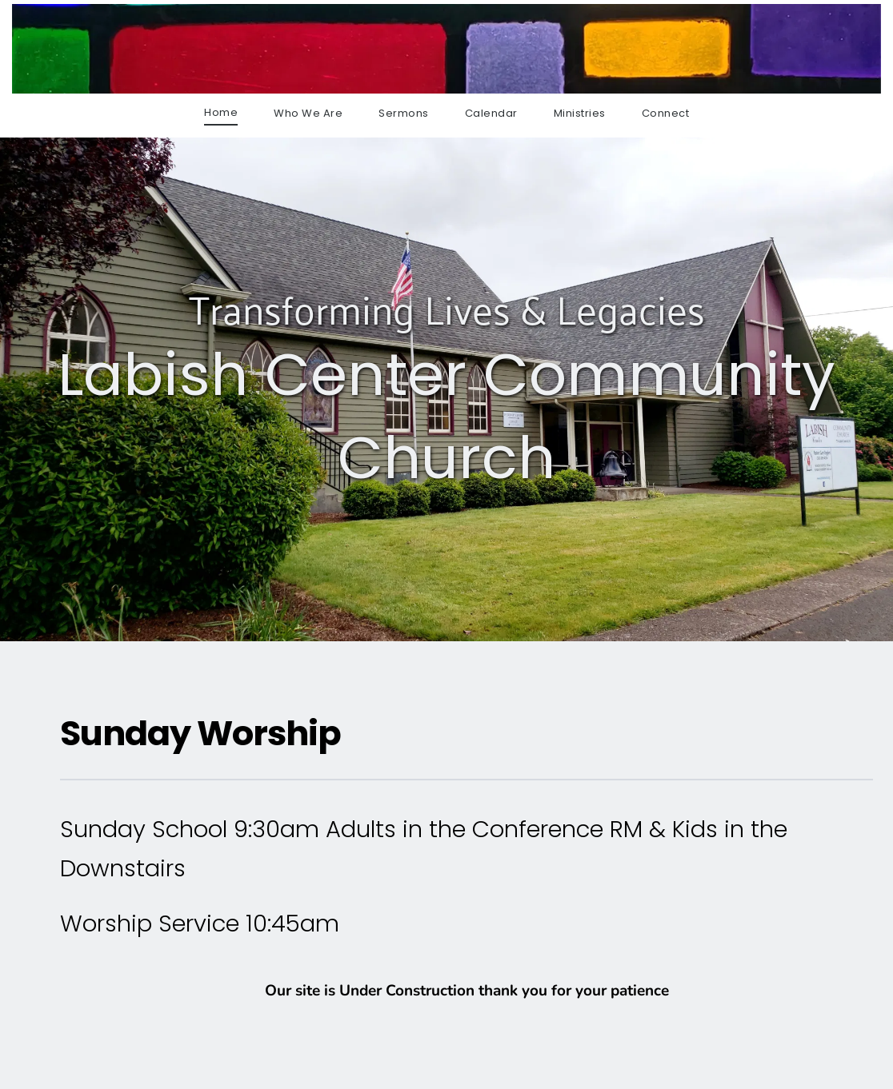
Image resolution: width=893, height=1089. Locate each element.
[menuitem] (221, 112)
